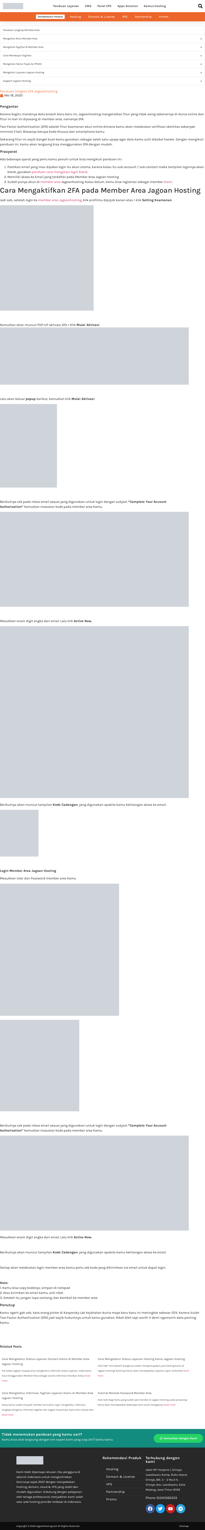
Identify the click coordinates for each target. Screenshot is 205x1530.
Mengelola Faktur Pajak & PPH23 (22, 64)
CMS (88, 6)
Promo (163, 16)
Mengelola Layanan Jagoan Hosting (23, 72)
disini (168, 182)
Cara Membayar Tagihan (17, 55)
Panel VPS (104, 6)
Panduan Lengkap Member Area (21, 30)
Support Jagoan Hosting (17, 80)
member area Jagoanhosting (59, 200)
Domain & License (101, 16)
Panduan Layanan (66, 6)
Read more (8, 1414)
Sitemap (184, 1526)
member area (50, 182)
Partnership (143, 16)
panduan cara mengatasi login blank (60, 172)
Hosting (75, 16)
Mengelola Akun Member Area (20, 38)
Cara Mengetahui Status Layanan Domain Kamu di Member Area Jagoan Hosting (45, 1361)
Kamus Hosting (155, 6)
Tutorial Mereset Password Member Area (125, 1393)
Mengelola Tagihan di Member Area (23, 47)
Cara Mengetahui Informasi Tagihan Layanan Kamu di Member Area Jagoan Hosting (47, 1395)
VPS (125, 16)
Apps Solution (127, 6)
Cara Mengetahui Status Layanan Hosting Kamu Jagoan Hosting (141, 1359)
